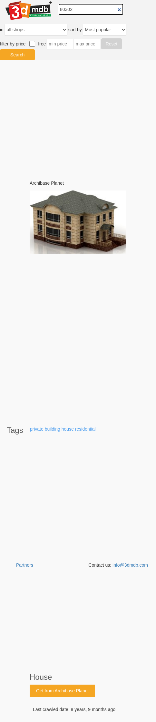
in (2, 29)
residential (85, 429)
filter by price (12, 43)
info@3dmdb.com (130, 565)
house (68, 429)
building (52, 429)
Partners (24, 565)
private (37, 429)
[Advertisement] (78, 706)
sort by (75, 29)
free (42, 43)
